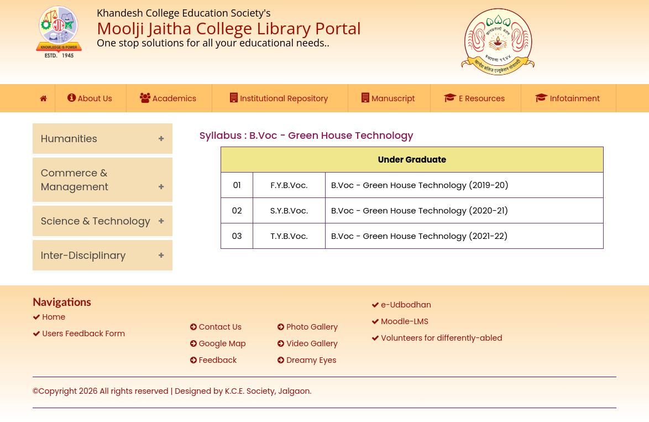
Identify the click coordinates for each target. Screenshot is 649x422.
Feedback (213, 360)
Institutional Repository (280, 98)
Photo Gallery (308, 326)
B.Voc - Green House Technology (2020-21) (419, 210)
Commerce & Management (74, 180)
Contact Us (216, 326)
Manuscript (389, 98)
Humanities (69, 138)
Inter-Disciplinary (83, 255)
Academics (169, 98)
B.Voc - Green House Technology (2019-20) (420, 185)
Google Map (218, 343)
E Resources (475, 98)
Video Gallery (308, 343)
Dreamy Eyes (307, 360)
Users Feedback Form (79, 333)
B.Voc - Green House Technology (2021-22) (419, 236)
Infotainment (568, 98)
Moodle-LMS (399, 321)
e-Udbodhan (401, 304)
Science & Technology (95, 221)
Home (49, 316)
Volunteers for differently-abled (437, 337)
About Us (90, 98)
